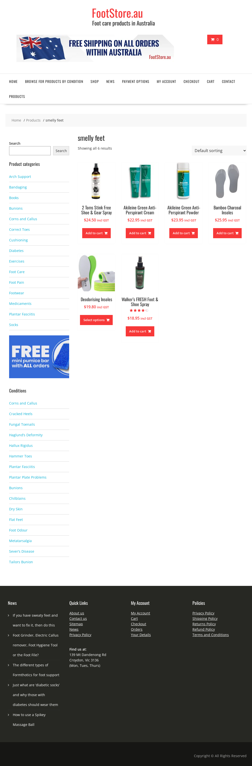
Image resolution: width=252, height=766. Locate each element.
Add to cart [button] (94, 233)
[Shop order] (219, 151)
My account (166, 81)
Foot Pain (16, 282)
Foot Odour (18, 530)
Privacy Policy (80, 634)
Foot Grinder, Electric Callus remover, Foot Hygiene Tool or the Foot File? (36, 645)
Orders (136, 629)
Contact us (78, 618)
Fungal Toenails (22, 424)
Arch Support (20, 176)
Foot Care (17, 271)
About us (76, 613)
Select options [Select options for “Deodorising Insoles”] (94, 320)
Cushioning (18, 240)
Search (14, 143)
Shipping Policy (205, 618)
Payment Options (135, 81)
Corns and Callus (23, 219)
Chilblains (17, 498)
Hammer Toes (20, 456)
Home (13, 81)
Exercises (16, 261)
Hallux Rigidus (21, 445)
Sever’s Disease (21, 551)
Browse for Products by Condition (54, 81)
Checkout (192, 81)
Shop (95, 81)
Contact (228, 81)
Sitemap (76, 624)
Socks (13, 324)
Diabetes (16, 250)
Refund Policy (203, 629)
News (110, 81)
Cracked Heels (20, 413)
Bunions (16, 208)
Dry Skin (16, 509)
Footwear (16, 293)
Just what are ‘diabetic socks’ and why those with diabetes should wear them (36, 695)
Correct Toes (19, 229)
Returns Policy (204, 624)
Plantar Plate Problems (28, 477)
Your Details (141, 634)
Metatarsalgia (20, 540)
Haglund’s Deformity (26, 435)
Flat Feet (16, 519)
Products (17, 96)
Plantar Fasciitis (22, 314)
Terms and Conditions (210, 634)
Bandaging (18, 187)
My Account (140, 613)
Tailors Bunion (21, 562)
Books (14, 197)
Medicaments (20, 303)
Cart (211, 81)
